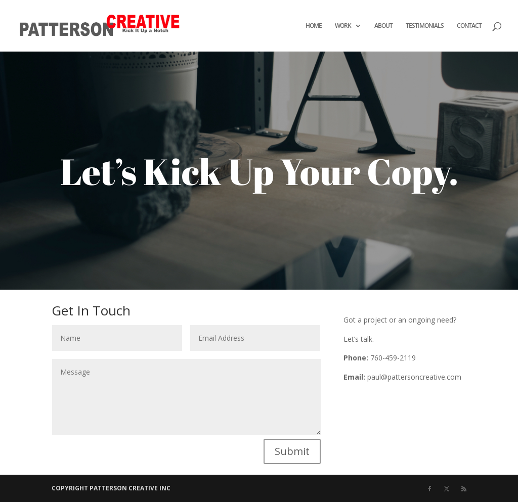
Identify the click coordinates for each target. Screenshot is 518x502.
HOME (314, 26)
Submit (292, 451)
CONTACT (469, 26)
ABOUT (383, 26)
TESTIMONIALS (425, 26)
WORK (343, 26)
